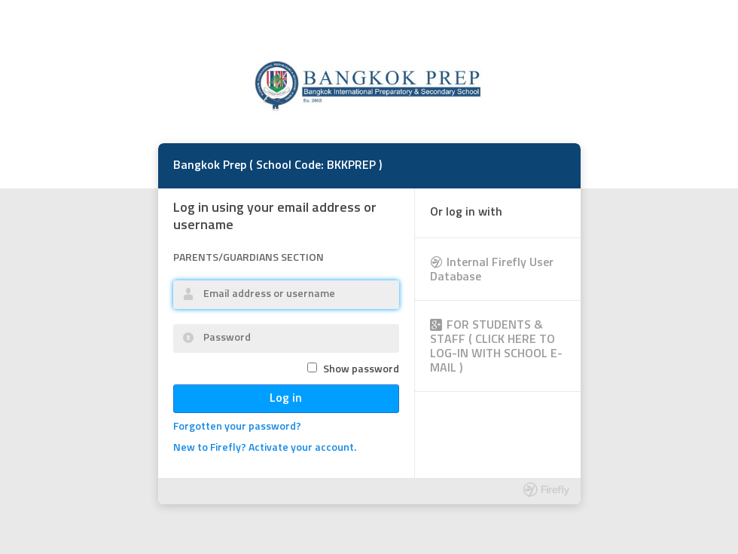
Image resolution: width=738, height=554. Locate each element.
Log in (286, 399)
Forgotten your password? (237, 427)
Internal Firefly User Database (492, 270)
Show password (361, 369)
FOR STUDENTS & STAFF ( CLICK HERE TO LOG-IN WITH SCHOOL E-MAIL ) (496, 347)
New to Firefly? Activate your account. (264, 448)
